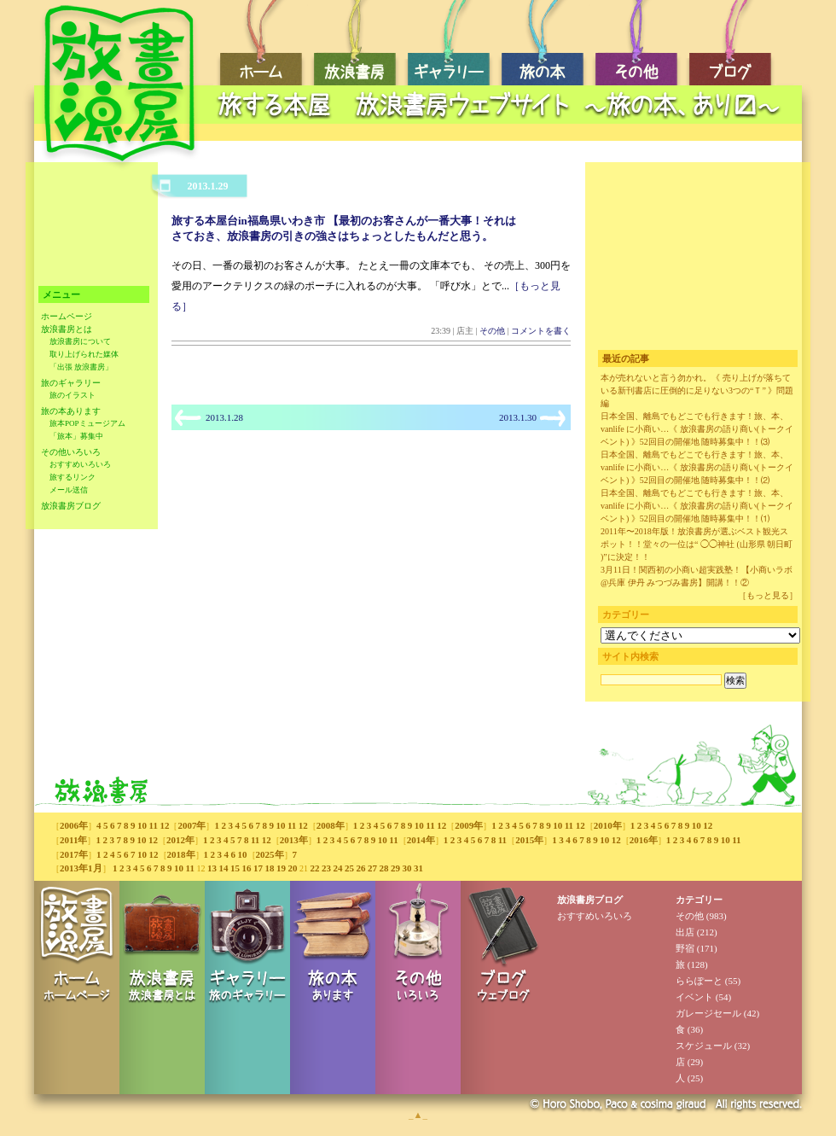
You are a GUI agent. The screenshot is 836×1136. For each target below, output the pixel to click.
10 (142, 825)
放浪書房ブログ (71, 505)
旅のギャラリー (71, 382)
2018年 (181, 854)
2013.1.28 (224, 417)
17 (258, 868)
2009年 (469, 825)
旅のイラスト (72, 395)
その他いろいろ (71, 452)
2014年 (421, 840)
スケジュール (704, 1045)
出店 (685, 932)
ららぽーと (699, 981)
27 (372, 868)
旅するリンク (72, 477)
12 (164, 825)
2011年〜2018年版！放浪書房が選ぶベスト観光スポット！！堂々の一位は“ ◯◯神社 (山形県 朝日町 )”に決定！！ (696, 544)
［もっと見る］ (768, 595)
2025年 (270, 854)
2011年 (73, 840)
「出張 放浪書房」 (81, 367)
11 (153, 825)
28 (383, 868)
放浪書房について (80, 341)
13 (212, 868)
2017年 (74, 854)
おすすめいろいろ (80, 464)
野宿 (685, 948)
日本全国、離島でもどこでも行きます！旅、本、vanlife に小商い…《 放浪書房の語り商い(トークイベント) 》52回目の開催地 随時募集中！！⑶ (697, 428)
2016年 (644, 840)
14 (223, 868)
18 (269, 868)
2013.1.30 (518, 417)
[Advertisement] (503, 132)
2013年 (294, 840)
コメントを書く (541, 330)
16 (246, 868)
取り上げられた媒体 (84, 354)
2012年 (180, 840)
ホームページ (66, 316)
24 (337, 868)
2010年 (608, 825)
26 (360, 868)
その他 (492, 330)
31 (418, 868)
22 (314, 868)
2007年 (191, 825)
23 (326, 868)
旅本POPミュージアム (87, 423)
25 (349, 868)
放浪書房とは (66, 329)
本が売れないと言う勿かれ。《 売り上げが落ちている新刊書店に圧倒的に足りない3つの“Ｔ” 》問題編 (697, 390)
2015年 (529, 840)
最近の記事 (625, 358)
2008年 (330, 825)
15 (235, 868)
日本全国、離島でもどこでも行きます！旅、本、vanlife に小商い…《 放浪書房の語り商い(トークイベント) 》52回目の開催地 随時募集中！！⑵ (697, 467)
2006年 (74, 825)
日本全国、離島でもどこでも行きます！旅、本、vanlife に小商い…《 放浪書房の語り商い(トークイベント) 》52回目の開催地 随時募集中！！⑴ (697, 505)
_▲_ (418, 1115)
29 (395, 868)
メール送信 (68, 490)
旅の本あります (71, 411)
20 (292, 868)
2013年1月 (81, 868)
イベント (694, 997)
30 (406, 868)
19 (281, 868)
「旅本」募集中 (76, 436)
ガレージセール (708, 1013)
